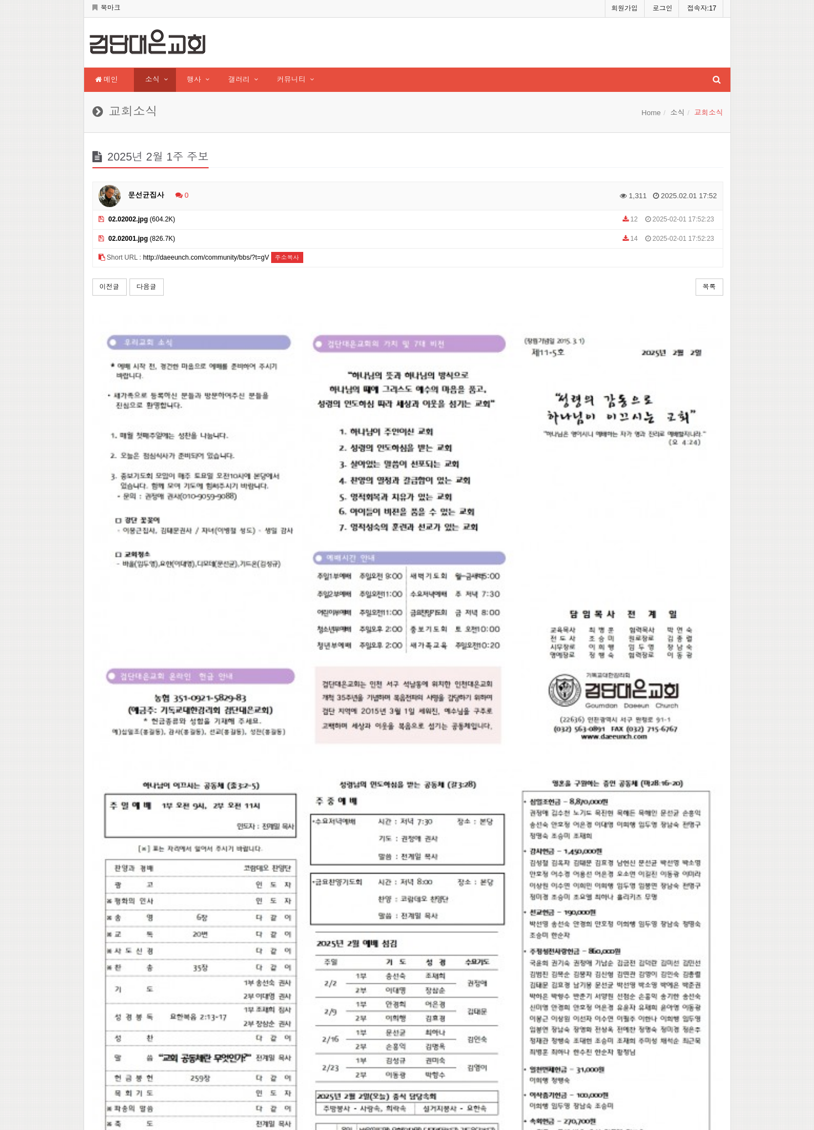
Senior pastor (440, 1005)
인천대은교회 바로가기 (447, 1055)
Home (651, 113)
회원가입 (624, 8)
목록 (709, 287)
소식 (152, 79)
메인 (106, 79)
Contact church (444, 1039)
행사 (193, 79)
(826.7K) (136, 238)
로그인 (662, 8)
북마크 (106, 8)
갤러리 (239, 79)
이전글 (110, 287)
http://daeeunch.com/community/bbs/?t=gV (206, 257)
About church (440, 988)
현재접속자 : (327, 989)
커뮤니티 (291, 79)
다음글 (147, 287)
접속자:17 (702, 8)
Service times (439, 1022)
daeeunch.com (142, 955)
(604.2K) (136, 219)
